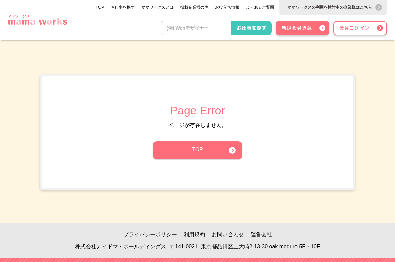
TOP (197, 149)
